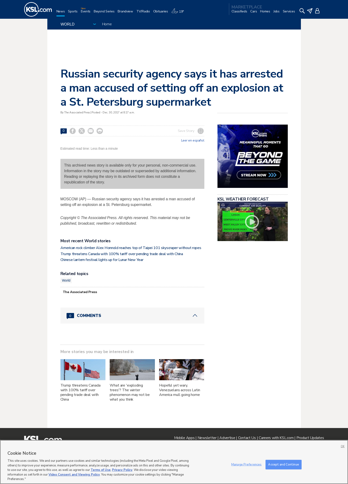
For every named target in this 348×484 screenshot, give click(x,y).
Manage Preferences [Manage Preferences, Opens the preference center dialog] (246, 464)
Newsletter (207, 437)
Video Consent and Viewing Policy (74, 475)
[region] (174, 462)
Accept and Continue (283, 464)
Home (107, 24)
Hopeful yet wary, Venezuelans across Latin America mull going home (179, 390)
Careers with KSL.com (276, 437)
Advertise (227, 437)
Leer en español (192, 140)
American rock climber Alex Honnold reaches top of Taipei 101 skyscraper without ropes (130, 247)
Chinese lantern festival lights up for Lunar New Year (101, 259)
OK (342, 446)
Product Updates (310, 437)
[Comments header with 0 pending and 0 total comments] (132, 316)
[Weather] (179, 13)
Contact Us (247, 437)
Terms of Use (101, 470)
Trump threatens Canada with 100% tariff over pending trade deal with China (121, 254)
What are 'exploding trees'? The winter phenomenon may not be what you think (130, 392)
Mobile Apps (184, 437)
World (66, 280)
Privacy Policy (122, 470)
